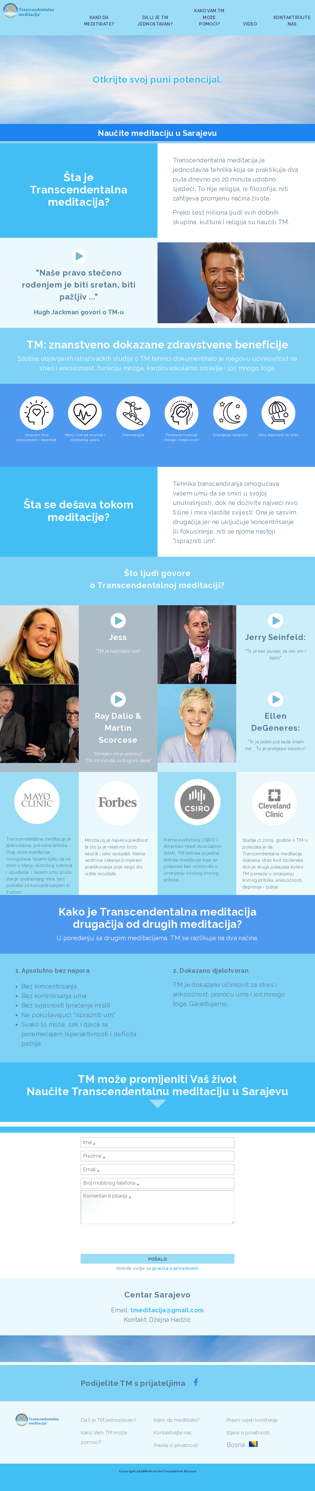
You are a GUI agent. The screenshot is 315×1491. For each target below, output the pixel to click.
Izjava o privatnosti (248, 1433)
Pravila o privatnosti (176, 1445)
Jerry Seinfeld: (275, 637)
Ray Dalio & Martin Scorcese (118, 728)
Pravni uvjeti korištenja (252, 1420)
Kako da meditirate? (177, 1420)
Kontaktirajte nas (173, 1433)
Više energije (133, 435)
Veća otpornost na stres (278, 435)
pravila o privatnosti (175, 1268)
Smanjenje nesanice (230, 435)
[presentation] (127, 1239)
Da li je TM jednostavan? (109, 1420)
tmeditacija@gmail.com (167, 1310)
